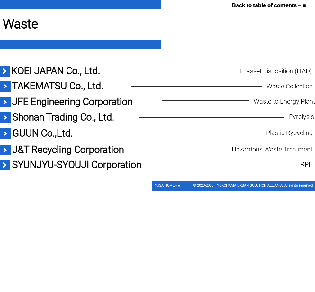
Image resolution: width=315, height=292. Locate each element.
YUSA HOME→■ (167, 185)
